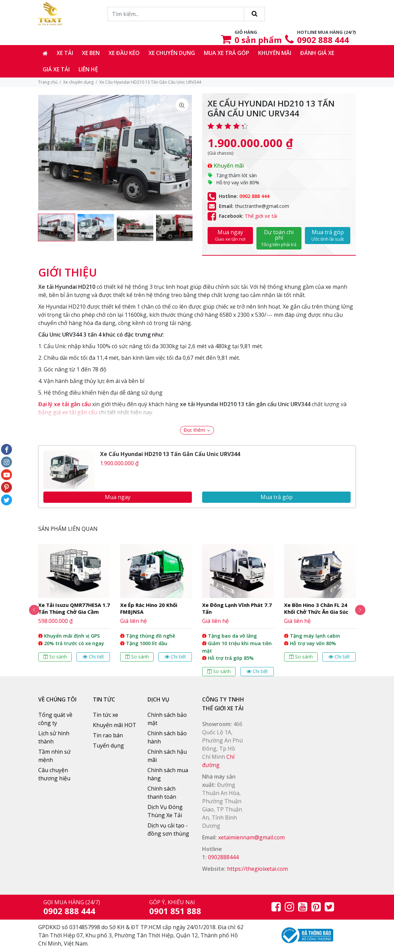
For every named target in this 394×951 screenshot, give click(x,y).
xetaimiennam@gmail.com (251, 837)
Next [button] (364, 610)
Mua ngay (230, 235)
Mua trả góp (327, 235)
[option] (56, 228)
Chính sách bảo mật (167, 719)
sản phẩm (258, 39)
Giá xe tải (56, 69)
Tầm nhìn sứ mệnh (54, 756)
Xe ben (91, 53)
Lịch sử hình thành (53, 737)
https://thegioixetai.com (257, 868)
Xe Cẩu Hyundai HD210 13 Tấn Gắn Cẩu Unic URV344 (170, 454)
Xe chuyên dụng (172, 53)
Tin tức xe (105, 715)
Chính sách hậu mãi (167, 756)
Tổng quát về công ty (55, 719)
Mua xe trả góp (226, 53)
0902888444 (223, 857)
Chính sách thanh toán (161, 792)
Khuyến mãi (274, 53)
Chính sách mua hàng (167, 774)
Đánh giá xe (317, 53)
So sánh (55, 656)
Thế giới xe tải (261, 216)
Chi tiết (93, 656)
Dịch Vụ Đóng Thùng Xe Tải (165, 811)
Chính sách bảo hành (167, 737)
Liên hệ (88, 69)
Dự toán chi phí (279, 237)
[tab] (67, 269)
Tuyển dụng (108, 745)
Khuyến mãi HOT (114, 725)
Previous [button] (30, 610)
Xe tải (65, 53)
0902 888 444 (323, 39)
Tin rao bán (108, 735)
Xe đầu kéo (124, 53)
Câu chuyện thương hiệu (54, 774)
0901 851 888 (175, 911)
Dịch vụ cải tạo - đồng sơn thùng (168, 829)
